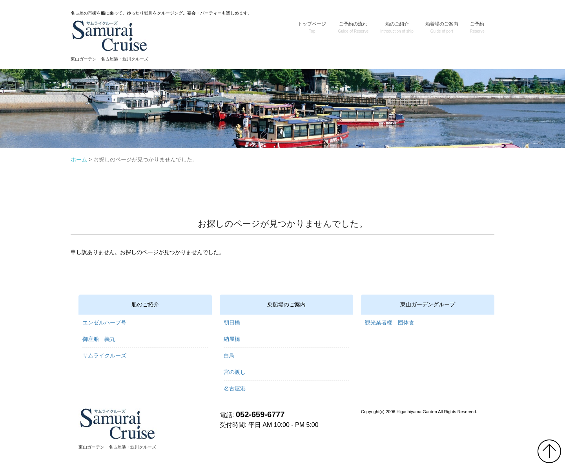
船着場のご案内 (441, 27)
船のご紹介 (397, 27)
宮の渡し (235, 372)
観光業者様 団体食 (389, 322)
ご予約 (477, 27)
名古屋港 (235, 388)
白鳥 (229, 355)
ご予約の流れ (353, 27)
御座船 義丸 (98, 339)
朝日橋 (232, 322)
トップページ (312, 27)
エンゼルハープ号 (104, 322)
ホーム (79, 159)
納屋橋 (232, 339)
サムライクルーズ (104, 355)
